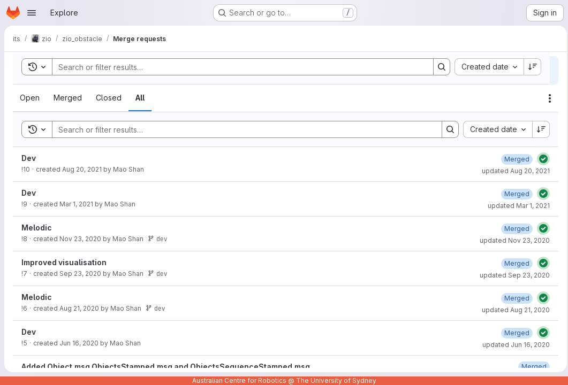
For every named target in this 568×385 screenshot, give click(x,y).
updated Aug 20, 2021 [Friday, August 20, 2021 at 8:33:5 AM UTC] (513, 171)
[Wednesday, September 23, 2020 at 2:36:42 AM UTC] (513, 263)
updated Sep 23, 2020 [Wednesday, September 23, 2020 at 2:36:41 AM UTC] (511, 275)
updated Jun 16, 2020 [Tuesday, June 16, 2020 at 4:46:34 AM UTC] (513, 345)
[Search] (240, 129)
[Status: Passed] (540, 158)
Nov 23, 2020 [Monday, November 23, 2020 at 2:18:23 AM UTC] (80, 239)
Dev (28, 158)
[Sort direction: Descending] (538, 129)
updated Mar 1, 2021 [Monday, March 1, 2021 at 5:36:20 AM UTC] (515, 206)
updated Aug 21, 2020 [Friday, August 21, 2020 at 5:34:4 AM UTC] (513, 310)
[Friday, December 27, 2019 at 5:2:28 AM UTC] (531, 366)
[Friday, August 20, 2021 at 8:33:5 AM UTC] (513, 159)
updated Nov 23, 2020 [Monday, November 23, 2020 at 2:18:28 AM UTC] (511, 240)
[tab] (30, 97)
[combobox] (494, 129)
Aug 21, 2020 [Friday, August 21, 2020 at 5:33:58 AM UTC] (79, 308)
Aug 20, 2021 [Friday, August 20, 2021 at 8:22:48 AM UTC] (82, 169)
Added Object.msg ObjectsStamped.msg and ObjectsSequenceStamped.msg (165, 366)
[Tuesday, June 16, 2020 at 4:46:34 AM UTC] (513, 332)
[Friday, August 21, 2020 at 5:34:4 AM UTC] (513, 298)
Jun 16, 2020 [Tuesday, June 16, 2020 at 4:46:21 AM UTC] (79, 343)
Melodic (36, 227)
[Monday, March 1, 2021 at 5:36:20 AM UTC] (513, 193)
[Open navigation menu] (31, 12)
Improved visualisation (64, 262)
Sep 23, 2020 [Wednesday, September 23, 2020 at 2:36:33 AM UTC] (80, 274)
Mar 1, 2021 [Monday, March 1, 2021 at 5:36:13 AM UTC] (76, 204)
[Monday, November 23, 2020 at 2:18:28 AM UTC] (513, 228)
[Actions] (546, 98)
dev (158, 239)
